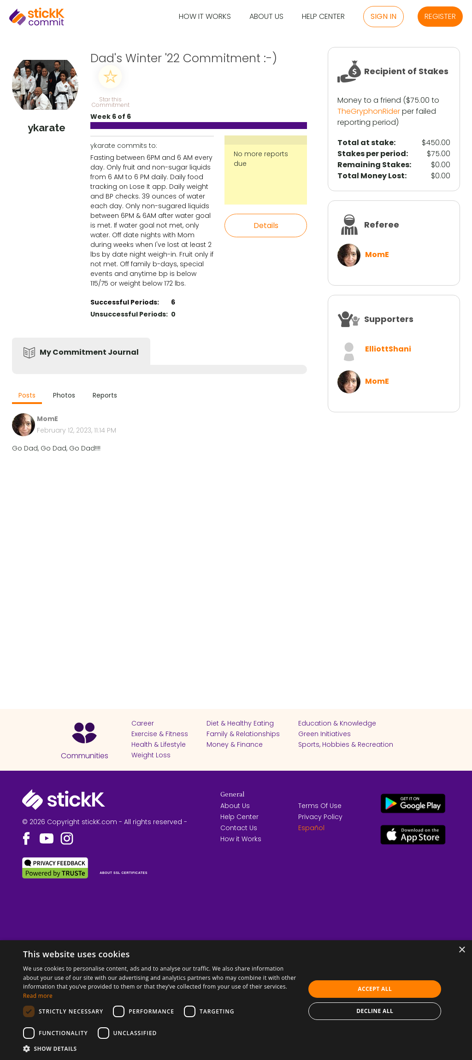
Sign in (383, 16)
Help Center (323, 17)
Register (440, 16)
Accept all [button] (375, 989)
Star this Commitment (110, 101)
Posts (26, 395)
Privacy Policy (320, 816)
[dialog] (236, 1000)
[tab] (27, 396)
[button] (160, 1048)
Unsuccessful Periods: (129, 314)
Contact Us (238, 827)
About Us (266, 17)
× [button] (461, 950)
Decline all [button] (374, 1011)
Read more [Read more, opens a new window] (38, 996)
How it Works (205, 17)
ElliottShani (388, 349)
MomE (377, 254)
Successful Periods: (124, 302)
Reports (105, 395)
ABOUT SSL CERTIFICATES (124, 872)
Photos (64, 395)
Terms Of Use (320, 805)
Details (266, 225)
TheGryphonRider (368, 111)
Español (311, 827)
